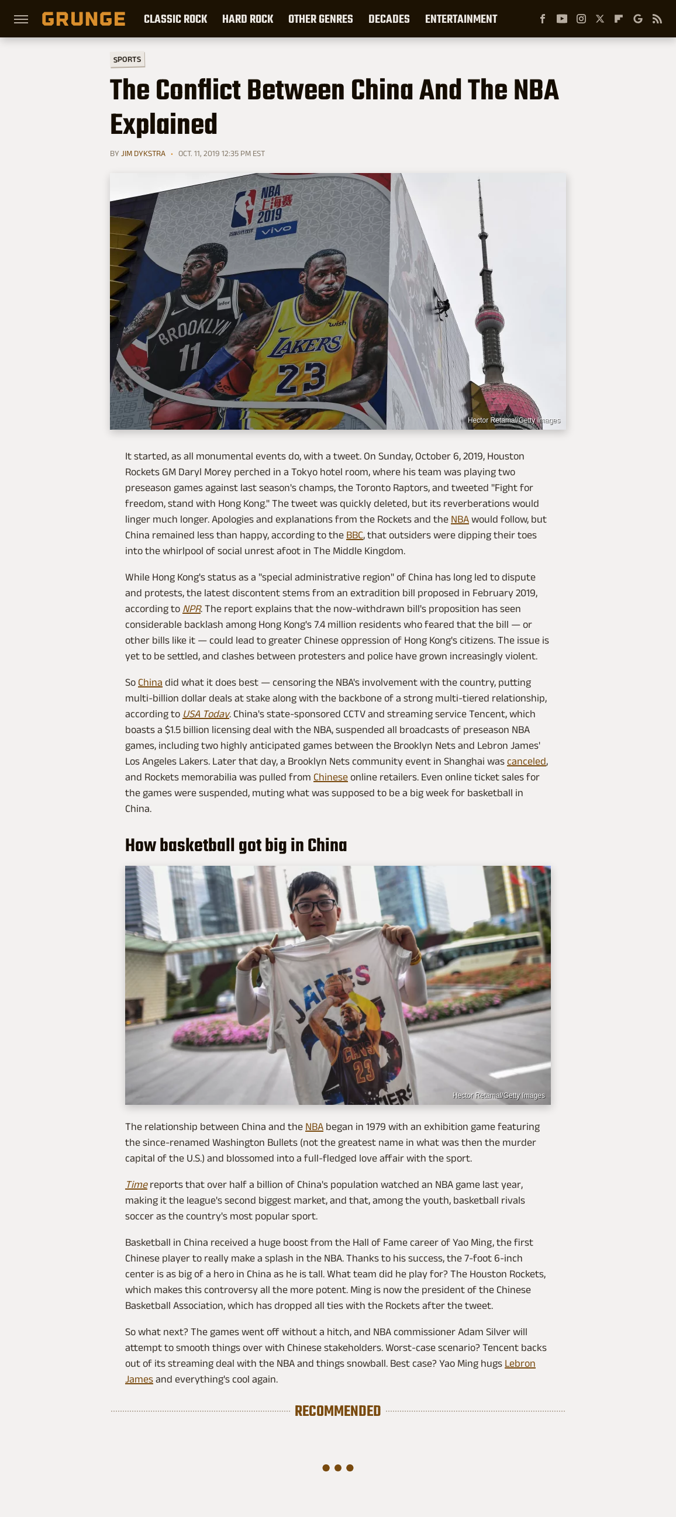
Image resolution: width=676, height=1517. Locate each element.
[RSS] (657, 18)
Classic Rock (175, 19)
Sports (127, 59)
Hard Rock (247, 19)
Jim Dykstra (143, 153)
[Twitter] (600, 18)
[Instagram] (581, 18)
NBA (460, 519)
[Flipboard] (618, 18)
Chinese (330, 777)
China (150, 682)
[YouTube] (562, 18)
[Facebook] (542, 18)
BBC (354, 535)
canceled (526, 761)
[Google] (638, 18)
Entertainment (461, 19)
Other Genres (320, 19)
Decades (389, 19)
